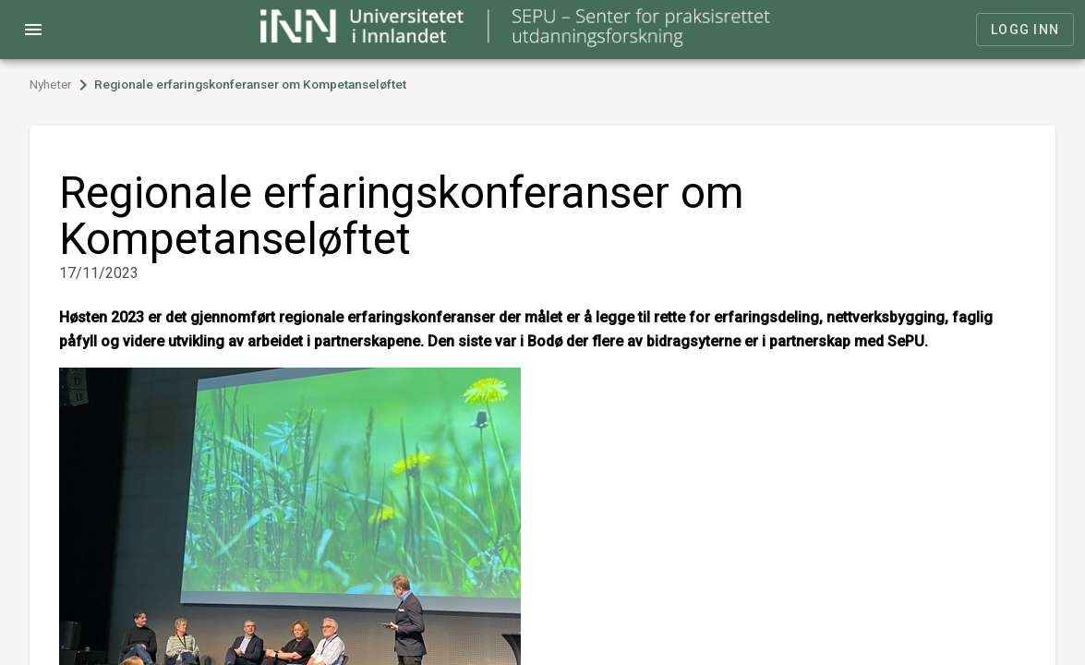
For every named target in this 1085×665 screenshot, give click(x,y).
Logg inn (1025, 29)
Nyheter (51, 84)
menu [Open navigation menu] (33, 29)
